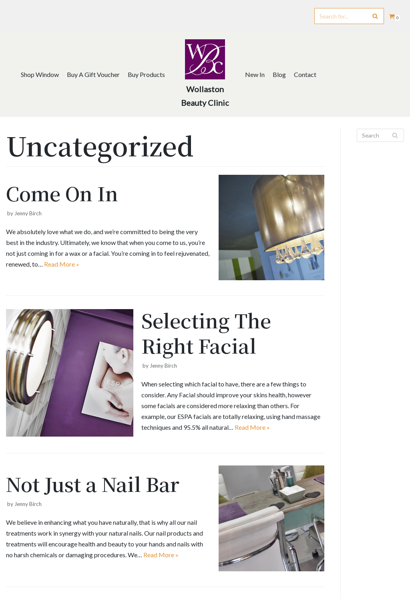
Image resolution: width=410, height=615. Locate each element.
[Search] (349, 16)
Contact (305, 74)
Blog (279, 74)
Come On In (62, 193)
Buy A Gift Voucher (93, 74)
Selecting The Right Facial (206, 332)
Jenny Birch (28, 213)
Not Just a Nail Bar (92, 484)
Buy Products (146, 74)
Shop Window (40, 74)
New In (255, 74)
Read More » (61, 264)
